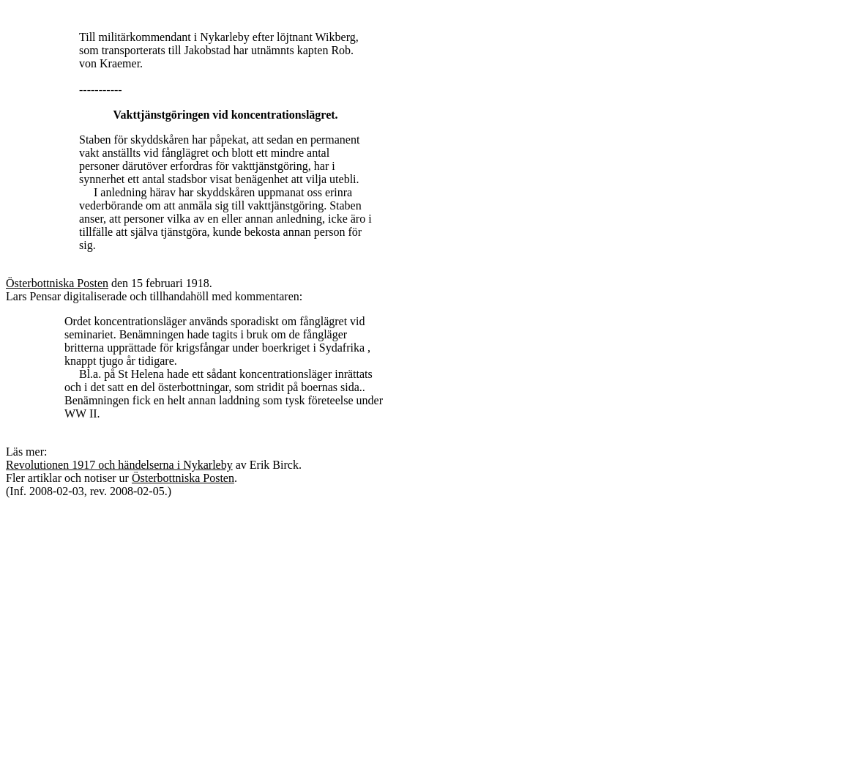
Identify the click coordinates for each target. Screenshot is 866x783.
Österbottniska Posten (57, 283)
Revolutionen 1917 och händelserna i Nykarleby (119, 465)
